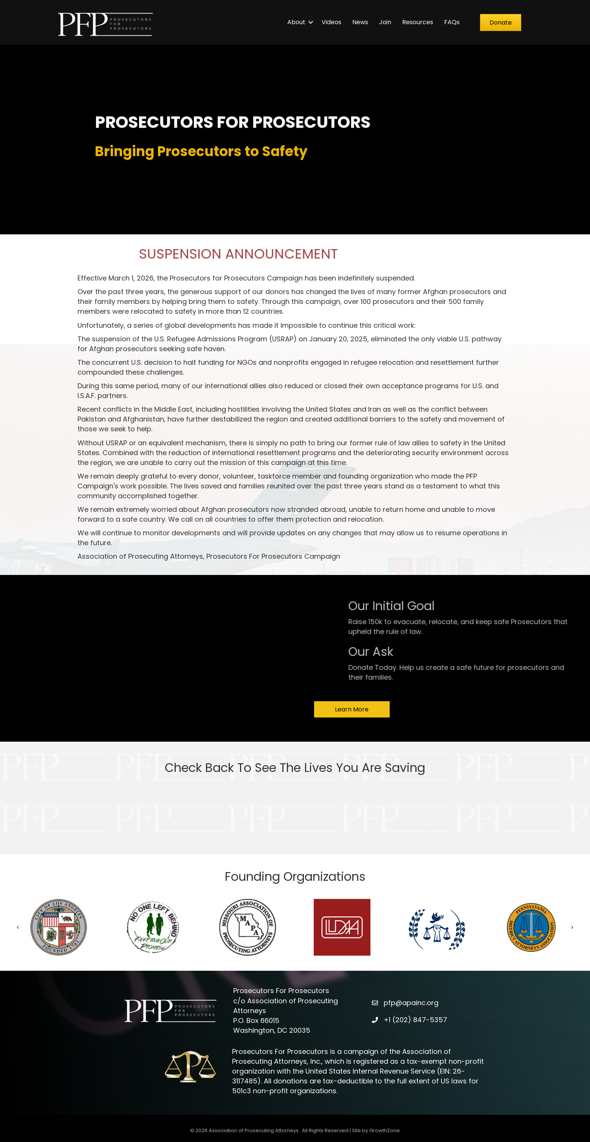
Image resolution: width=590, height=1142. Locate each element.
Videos (331, 22)
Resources (417, 22)
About (296, 22)
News (360, 22)
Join (385, 22)
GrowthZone (384, 1130)
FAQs (452, 22)
